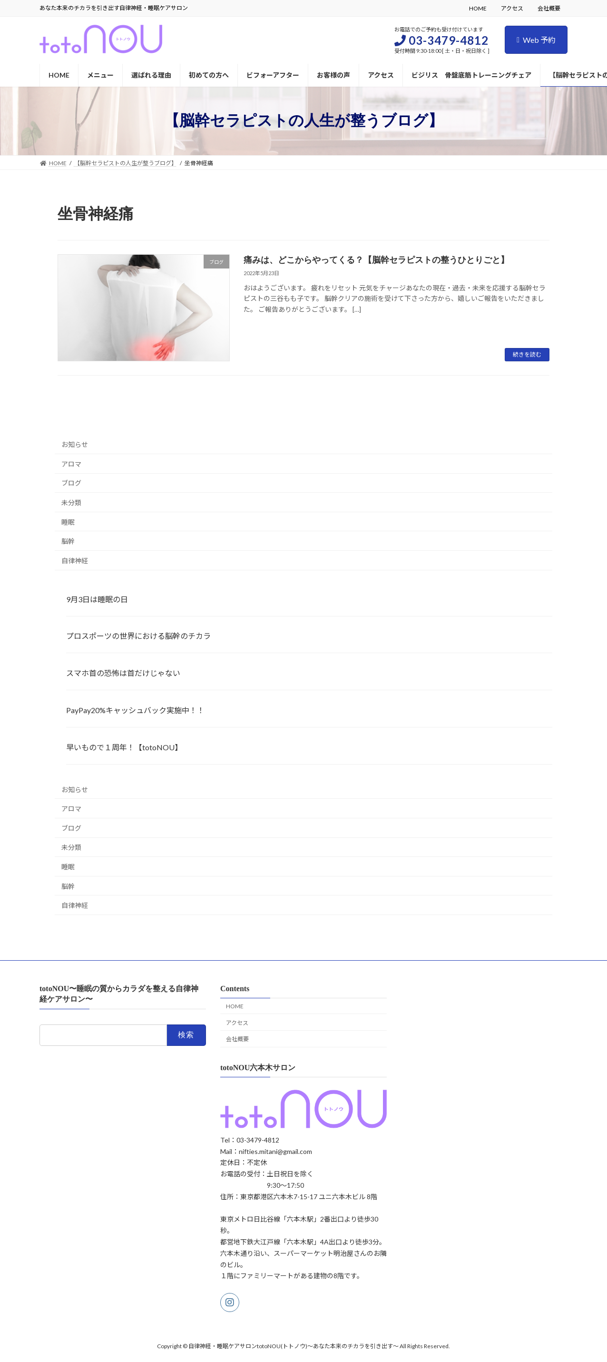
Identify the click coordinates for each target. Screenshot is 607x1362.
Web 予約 (536, 39)
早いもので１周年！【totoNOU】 (124, 747)
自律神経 (74, 561)
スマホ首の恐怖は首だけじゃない (123, 673)
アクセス (512, 8)
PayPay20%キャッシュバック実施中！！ (135, 710)
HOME (478, 8)
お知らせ (74, 445)
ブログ (71, 483)
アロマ (71, 464)
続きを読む (527, 354)
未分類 (71, 502)
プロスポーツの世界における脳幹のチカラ (138, 636)
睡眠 (68, 522)
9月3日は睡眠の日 (97, 599)
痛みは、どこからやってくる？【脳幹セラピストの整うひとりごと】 (381, 260)
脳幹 (68, 541)
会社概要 (549, 8)
